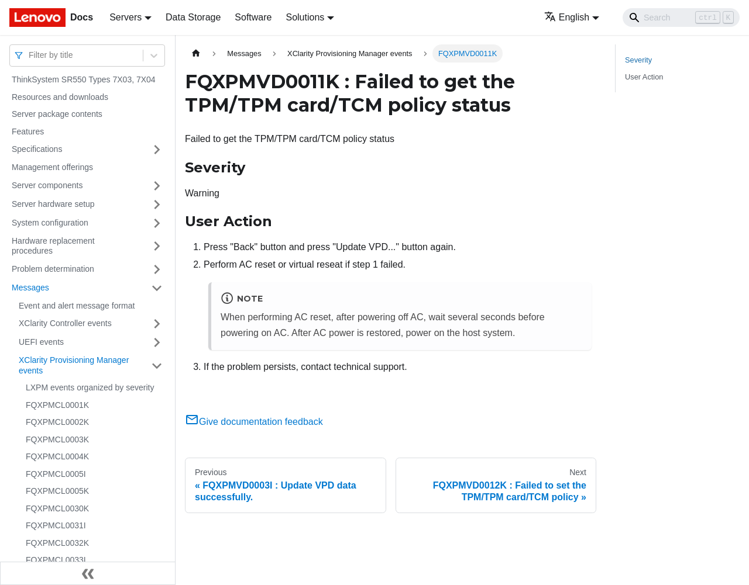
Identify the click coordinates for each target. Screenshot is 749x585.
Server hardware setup (53, 204)
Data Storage (193, 17)
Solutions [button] (305, 17)
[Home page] (196, 53)
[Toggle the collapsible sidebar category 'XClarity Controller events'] (157, 323)
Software (253, 17)
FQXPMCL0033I (56, 560)
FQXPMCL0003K (57, 439)
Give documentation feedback (254, 422)
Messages (30, 287)
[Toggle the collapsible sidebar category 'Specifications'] (157, 149)
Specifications (37, 149)
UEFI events (41, 342)
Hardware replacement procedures (53, 246)
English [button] (566, 17)
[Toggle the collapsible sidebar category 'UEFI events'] (157, 342)
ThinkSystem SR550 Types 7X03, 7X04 (84, 79)
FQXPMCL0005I (56, 474)
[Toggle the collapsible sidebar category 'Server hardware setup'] (157, 204)
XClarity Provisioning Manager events (74, 365)
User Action (644, 76)
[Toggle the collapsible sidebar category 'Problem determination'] (157, 269)
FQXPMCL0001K (57, 405)
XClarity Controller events (65, 323)
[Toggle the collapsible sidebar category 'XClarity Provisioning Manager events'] (157, 365)
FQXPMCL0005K (57, 491)
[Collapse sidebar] (88, 573)
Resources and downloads (60, 97)
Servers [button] (125, 17)
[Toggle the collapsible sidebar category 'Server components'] (157, 185)
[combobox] (30, 55)
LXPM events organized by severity (90, 387)
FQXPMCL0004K (57, 456)
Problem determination (53, 269)
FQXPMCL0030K (57, 508)
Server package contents (57, 114)
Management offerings (52, 167)
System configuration (50, 222)
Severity (638, 60)
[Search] (681, 17)
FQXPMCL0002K (57, 422)
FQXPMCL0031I (56, 525)
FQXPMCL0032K (57, 543)
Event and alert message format (77, 305)
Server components (47, 185)
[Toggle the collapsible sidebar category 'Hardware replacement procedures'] (157, 246)
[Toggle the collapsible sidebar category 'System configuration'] (157, 223)
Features (28, 131)
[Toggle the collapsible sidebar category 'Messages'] (157, 288)
